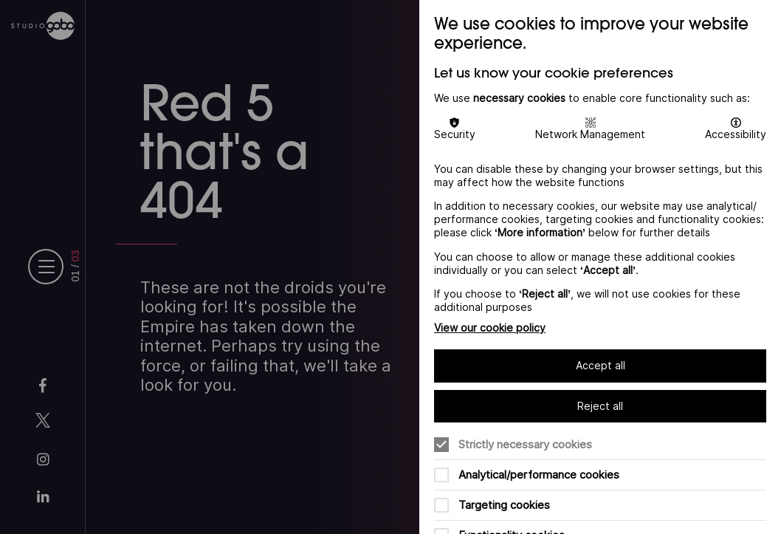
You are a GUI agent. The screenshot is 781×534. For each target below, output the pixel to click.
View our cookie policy (490, 327)
